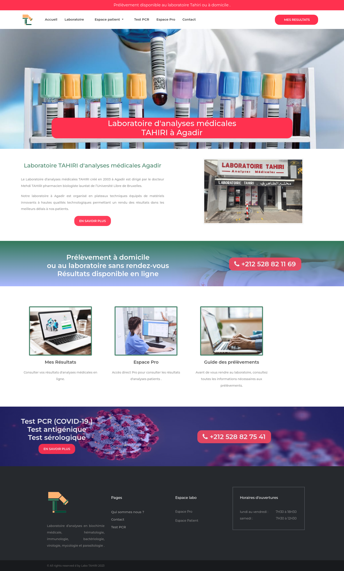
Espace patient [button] (108, 19)
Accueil (51, 19)
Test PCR (141, 19)
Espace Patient (186, 521)
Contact (189, 19)
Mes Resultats (297, 20)
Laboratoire (74, 19)
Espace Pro (165, 19)
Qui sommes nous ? (127, 512)
